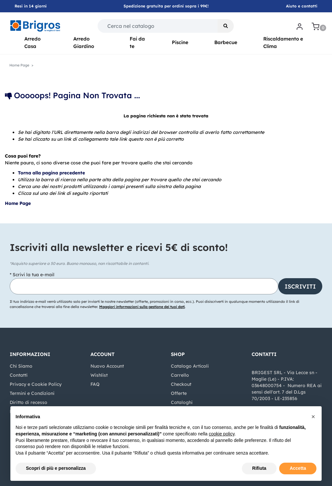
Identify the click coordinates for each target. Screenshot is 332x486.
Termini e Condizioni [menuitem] (32, 393)
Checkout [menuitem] (181, 384)
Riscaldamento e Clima (283, 42)
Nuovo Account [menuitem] (107, 366)
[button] (226, 26)
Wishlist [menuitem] (99, 375)
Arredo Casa (32, 42)
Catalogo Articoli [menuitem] (190, 366)
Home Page (18, 203)
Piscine (180, 42)
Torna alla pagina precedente (51, 173)
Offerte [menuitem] (179, 393)
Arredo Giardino (83, 42)
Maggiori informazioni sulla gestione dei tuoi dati (142, 306)
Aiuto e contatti (301, 6)
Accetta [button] (298, 468)
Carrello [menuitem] (180, 375)
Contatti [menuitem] (19, 375)
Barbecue (225, 42)
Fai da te (137, 42)
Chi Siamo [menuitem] (21, 366)
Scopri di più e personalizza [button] (56, 468)
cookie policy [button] (221, 433)
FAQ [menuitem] (95, 384)
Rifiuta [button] (259, 468)
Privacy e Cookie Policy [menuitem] (36, 384)
